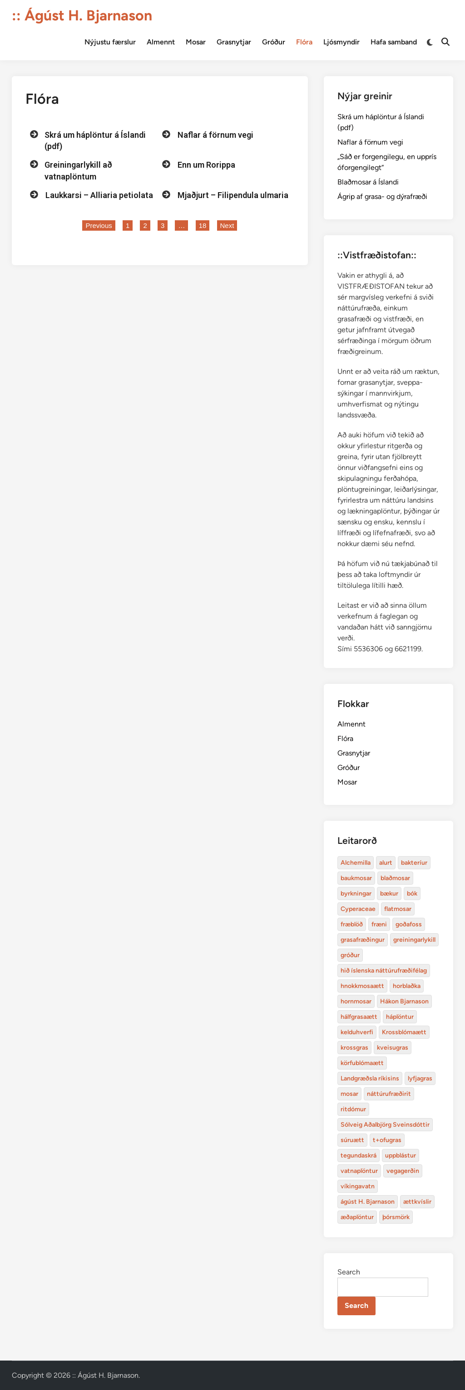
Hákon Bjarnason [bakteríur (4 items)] (404, 1001)
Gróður (273, 42)
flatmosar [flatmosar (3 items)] (397, 909)
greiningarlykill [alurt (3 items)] (414, 940)
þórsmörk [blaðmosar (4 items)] (396, 1217)
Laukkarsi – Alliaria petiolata (99, 195)
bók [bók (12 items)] (412, 893)
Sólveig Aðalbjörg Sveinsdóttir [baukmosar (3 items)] (385, 1124)
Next (227, 225)
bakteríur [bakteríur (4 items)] (414, 863)
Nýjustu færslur (110, 42)
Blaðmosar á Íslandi (368, 182)
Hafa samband (394, 42)
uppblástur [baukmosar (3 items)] (400, 1155)
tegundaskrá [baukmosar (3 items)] (358, 1155)
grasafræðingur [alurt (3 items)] (363, 940)
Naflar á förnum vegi (215, 135)
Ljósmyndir (341, 42)
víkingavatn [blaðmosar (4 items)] (358, 1186)
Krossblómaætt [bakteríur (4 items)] (404, 1032)
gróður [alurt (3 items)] (350, 955)
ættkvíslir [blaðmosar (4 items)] (417, 1202)
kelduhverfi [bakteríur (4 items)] (357, 1032)
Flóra (304, 42)
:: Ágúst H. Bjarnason (82, 15)
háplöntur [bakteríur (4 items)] (400, 1017)
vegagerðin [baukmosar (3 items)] (402, 1171)
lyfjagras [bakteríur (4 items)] (420, 1078)
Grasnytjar (234, 42)
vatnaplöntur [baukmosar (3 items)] (359, 1171)
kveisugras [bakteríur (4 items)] (392, 1047)
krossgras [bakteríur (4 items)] (354, 1047)
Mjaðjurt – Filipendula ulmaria (233, 195)
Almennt (161, 42)
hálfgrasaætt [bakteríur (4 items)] (359, 1017)
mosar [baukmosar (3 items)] (349, 1094)
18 (204, 224)
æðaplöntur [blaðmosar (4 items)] (357, 1217)
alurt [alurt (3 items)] (385, 863)
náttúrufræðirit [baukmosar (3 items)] (389, 1094)
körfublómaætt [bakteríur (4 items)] (362, 1063)
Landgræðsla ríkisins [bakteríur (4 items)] (370, 1078)
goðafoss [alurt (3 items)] (409, 924)
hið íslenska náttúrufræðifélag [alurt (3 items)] (384, 970)
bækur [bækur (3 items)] (389, 893)
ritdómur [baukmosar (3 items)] (353, 1109)
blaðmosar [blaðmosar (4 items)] (395, 878)
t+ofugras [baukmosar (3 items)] (387, 1140)
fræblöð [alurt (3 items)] (352, 924)
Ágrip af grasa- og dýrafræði (382, 196)
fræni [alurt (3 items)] (379, 924)
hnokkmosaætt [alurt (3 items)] (362, 986)
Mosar (196, 42)
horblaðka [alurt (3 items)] (406, 986)
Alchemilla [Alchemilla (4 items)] (356, 863)
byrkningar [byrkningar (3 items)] (356, 893)
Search (348, 1272)
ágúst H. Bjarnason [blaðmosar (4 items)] (368, 1202)
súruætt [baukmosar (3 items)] (352, 1140)
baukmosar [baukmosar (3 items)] (356, 878)
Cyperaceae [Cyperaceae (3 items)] (358, 909)
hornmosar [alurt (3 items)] (356, 1001)
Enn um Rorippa (206, 165)
